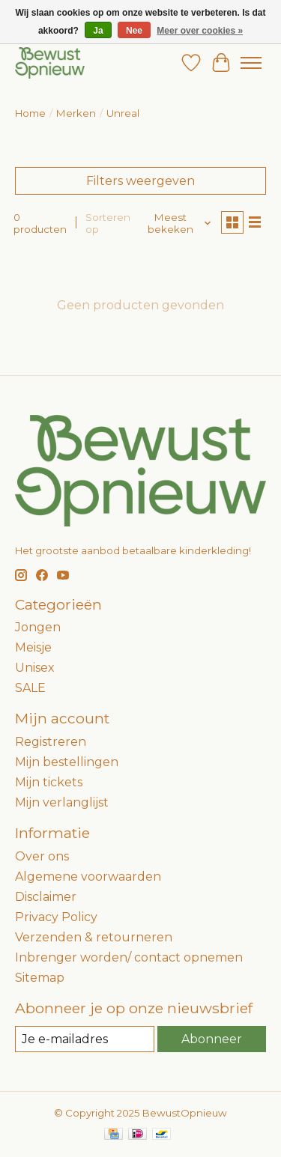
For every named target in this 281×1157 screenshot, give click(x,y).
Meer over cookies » (200, 30)
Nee (134, 30)
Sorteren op (107, 223)
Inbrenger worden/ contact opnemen (129, 957)
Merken (76, 113)
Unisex (35, 668)
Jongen (38, 627)
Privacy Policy (56, 917)
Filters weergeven (140, 181)
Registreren (50, 742)
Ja (98, 30)
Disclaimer (45, 897)
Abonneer (211, 1039)
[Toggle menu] (251, 63)
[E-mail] (84, 1039)
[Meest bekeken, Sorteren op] (176, 223)
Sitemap (39, 978)
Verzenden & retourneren (93, 937)
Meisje (33, 647)
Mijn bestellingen (66, 762)
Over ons (42, 856)
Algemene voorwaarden (88, 876)
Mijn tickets (48, 782)
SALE (30, 688)
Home (30, 113)
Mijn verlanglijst (62, 802)
